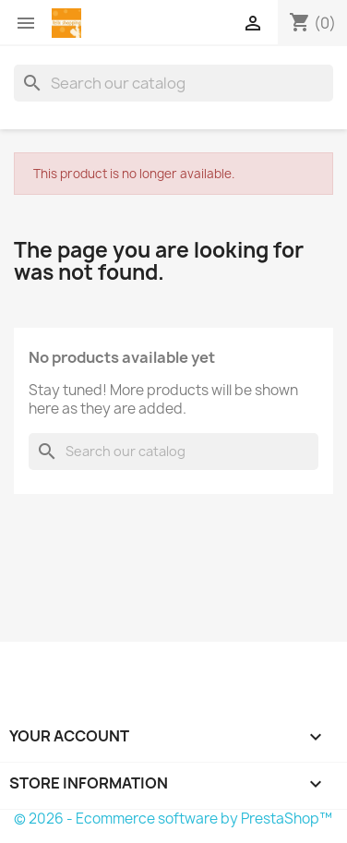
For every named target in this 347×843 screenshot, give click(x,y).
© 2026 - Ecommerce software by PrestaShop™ (173, 818)
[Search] (173, 83)
